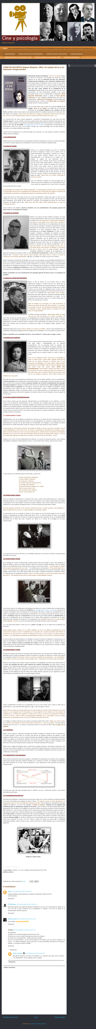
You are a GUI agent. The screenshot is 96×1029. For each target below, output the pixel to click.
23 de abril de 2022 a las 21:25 (27, 919)
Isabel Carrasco (13, 919)
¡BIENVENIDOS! (10, 54)
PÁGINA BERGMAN (76, 54)
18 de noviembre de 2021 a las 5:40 (26, 904)
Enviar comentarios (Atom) (38, 1023)
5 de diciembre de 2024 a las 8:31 (35, 953)
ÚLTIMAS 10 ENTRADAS (71, 57)
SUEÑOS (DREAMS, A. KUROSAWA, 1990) (47, 57)
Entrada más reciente (10, 1017)
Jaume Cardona (17, 953)
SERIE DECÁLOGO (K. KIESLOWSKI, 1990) (18, 57)
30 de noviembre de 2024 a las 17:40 (24, 930)
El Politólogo (12, 904)
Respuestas (13, 950)
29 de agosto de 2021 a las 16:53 (21, 891)
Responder (11, 898)
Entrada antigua (59, 1017)
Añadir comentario (9, 967)
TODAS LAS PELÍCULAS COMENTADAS (31, 54)
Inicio (36, 1017)
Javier (10, 891)
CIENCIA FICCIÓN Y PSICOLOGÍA (57, 54)
